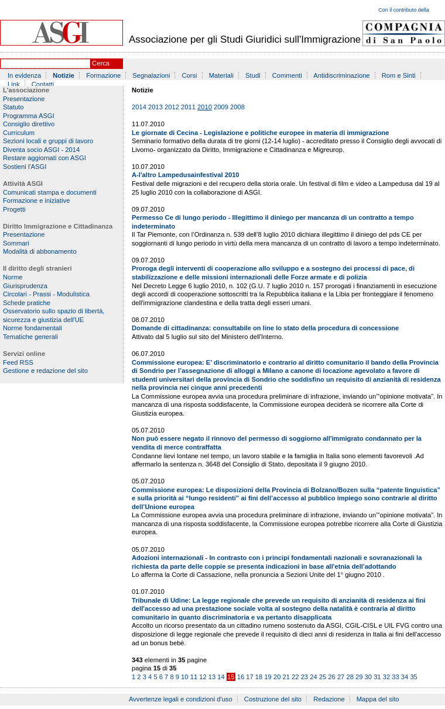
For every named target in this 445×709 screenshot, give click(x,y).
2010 (204, 106)
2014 (139, 106)
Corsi (189, 75)
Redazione (329, 699)
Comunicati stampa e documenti (50, 192)
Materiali (221, 75)
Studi (253, 75)
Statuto (13, 106)
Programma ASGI (28, 115)
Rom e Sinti (399, 75)
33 (395, 676)
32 (386, 676)
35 (413, 676)
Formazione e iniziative (36, 200)
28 (349, 676)
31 (377, 676)
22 (295, 676)
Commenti (287, 75)
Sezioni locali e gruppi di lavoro (48, 140)
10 (184, 676)
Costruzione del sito (273, 699)
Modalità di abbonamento (40, 251)
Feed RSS (18, 362)
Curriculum (19, 132)
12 (202, 676)
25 (322, 676)
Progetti (14, 209)
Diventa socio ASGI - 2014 (41, 149)
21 (286, 676)
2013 (155, 106)
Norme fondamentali (32, 327)
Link (14, 84)
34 (404, 676)
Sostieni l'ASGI (24, 166)
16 (240, 676)
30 (368, 676)
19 (267, 676)
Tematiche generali (30, 336)
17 (249, 676)
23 (304, 676)
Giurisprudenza (25, 285)
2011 (188, 106)
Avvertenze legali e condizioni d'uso (180, 699)
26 (331, 676)
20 (276, 676)
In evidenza (24, 75)
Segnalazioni (151, 75)
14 (220, 676)
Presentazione (24, 98)
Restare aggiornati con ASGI (44, 157)
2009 (221, 106)
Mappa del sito (378, 699)
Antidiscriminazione (341, 75)
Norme (13, 277)
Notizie (63, 75)
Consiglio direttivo (28, 123)
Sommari (16, 243)
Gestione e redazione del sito (45, 370)
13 (211, 676)
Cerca (100, 63)
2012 (172, 106)
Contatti (43, 84)
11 (193, 676)
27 (340, 676)
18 (258, 676)
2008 (237, 106)
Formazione (103, 75)
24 (313, 676)
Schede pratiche (26, 302)
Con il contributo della (403, 10)
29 (358, 676)
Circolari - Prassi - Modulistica (46, 294)
